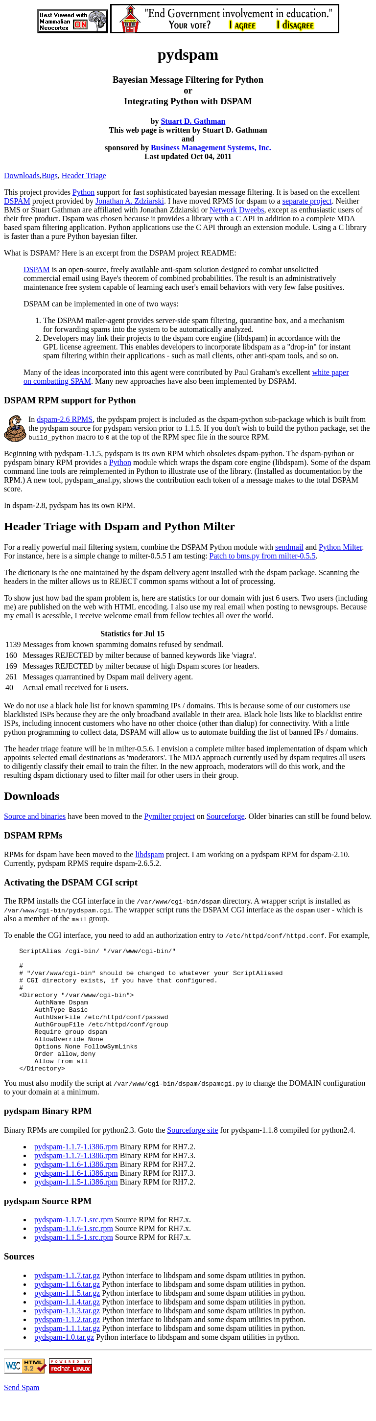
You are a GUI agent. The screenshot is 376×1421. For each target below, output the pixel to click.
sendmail (289, 547)
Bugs (50, 175)
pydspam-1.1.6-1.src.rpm (73, 1253)
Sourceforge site (192, 1155)
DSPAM (17, 201)
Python (83, 192)
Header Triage (84, 175)
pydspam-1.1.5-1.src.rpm (73, 1262)
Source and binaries (35, 816)
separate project (307, 201)
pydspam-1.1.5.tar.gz (67, 1318)
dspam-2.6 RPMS (65, 419)
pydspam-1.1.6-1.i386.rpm (76, 1189)
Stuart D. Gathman (193, 121)
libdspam (149, 854)
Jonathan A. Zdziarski (129, 201)
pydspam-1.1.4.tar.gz (67, 1327)
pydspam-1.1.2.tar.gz (67, 1344)
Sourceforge (226, 816)
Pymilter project (169, 816)
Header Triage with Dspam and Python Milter (119, 526)
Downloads (22, 175)
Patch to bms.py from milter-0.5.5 (263, 556)
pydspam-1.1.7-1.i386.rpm (76, 1171)
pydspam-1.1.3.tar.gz (67, 1335)
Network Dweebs (237, 210)
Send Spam (21, 1412)
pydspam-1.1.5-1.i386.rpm (76, 1207)
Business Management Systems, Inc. (211, 147)
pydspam (122, 419)
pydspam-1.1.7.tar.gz (67, 1300)
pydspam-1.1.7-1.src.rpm (73, 1244)
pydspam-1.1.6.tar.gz (67, 1309)
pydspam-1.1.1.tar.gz (67, 1353)
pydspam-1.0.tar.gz (64, 1362)
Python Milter (340, 547)
